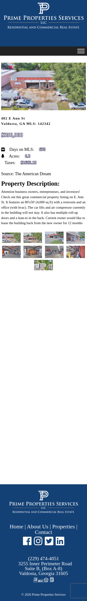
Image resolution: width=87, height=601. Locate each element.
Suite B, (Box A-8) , (45, 568)
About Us (37, 526)
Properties (63, 526)
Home (17, 526)
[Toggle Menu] (81, 51)
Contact (43, 532)
